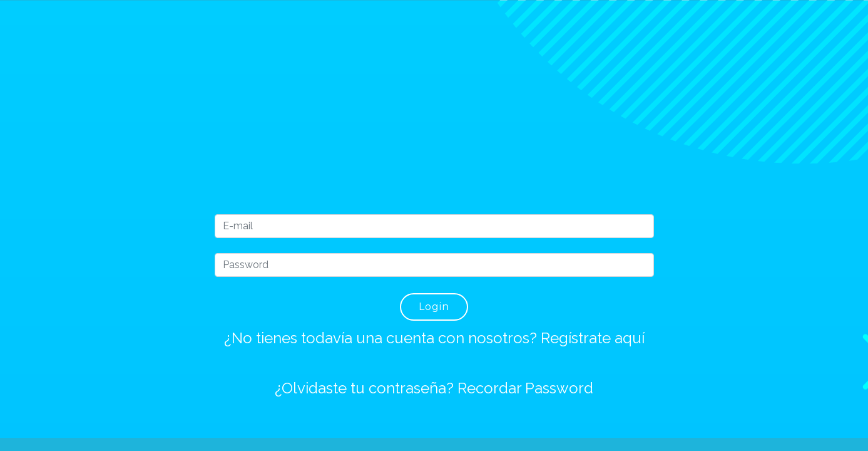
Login (434, 307)
